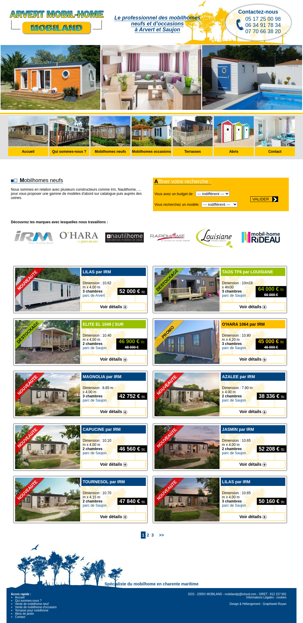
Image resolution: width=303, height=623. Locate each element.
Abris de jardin (24, 613)
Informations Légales (260, 597)
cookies (281, 597)
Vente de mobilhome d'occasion (36, 607)
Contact (20, 617)
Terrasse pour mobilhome (32, 610)
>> (161, 535)
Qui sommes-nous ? (28, 600)
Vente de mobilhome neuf (32, 604)
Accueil (20, 597)
